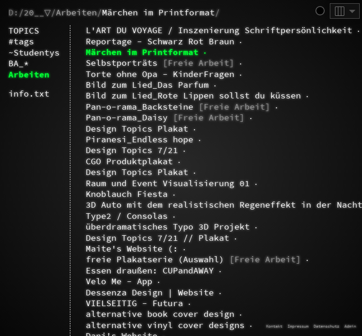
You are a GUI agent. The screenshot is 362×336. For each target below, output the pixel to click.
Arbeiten (76, 12)
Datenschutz (326, 326)
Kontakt (274, 326)
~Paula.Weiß (78, 41)
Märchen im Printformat (158, 12)
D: (13, 12)
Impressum (297, 326)
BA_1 (85, 325)
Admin (350, 326)
